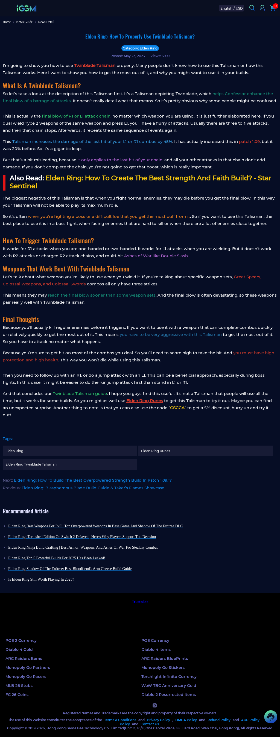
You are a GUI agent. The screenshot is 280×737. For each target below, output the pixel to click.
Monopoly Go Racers (25, 676)
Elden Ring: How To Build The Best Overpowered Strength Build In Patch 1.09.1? (93, 480)
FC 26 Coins (16, 694)
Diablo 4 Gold (19, 649)
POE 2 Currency (21, 640)
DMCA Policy (186, 720)
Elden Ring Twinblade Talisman (31, 464)
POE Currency (155, 640)
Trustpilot (140, 602)
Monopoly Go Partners (27, 667)
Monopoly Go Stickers (163, 667)
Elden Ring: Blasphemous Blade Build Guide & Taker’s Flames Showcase (93, 488)
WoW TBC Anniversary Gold (168, 685)
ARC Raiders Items (23, 658)
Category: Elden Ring (140, 48)
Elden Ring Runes (155, 451)
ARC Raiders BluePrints (164, 658)
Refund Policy (219, 720)
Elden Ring (14, 451)
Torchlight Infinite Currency (169, 676)
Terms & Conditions (120, 720)
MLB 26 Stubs (19, 685)
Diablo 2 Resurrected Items (168, 694)
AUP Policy (250, 720)
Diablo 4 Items (156, 649)
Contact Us (150, 724)
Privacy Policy (158, 720)
